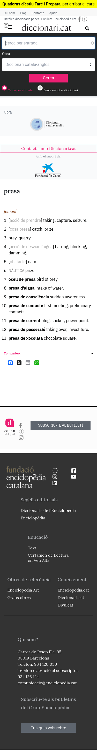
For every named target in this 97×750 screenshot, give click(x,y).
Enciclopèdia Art (23, 590)
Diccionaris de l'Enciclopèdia (48, 510)
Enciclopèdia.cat (65, 19)
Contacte (38, 13)
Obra (6, 53)
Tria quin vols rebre (48, 727)
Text (32, 547)
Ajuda (53, 13)
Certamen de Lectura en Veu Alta (48, 557)
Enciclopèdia (33, 517)
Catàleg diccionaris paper (21, 19)
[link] (48, 148)
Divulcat (47, 19)
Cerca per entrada (20, 90)
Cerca (48, 77)
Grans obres (19, 597)
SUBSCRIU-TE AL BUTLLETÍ (60, 425)
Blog (23, 13)
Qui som (9, 13)
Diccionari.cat (70, 597)
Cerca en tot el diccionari (60, 90)
